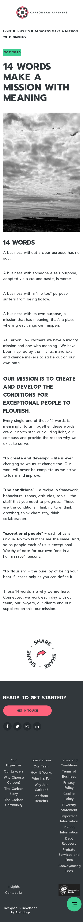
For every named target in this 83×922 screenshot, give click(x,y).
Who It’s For (41, 778)
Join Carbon (41, 760)
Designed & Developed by (20, 910)
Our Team (41, 766)
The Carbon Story (13, 791)
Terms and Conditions (69, 763)
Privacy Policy (69, 785)
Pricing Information (69, 830)
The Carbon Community (13, 802)
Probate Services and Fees (69, 854)
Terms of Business (69, 774)
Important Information (69, 819)
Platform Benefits (41, 798)
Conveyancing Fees (69, 868)
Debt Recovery (69, 841)
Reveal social (41, 653)
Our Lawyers (14, 771)
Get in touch (27, 711)
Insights (23, 31)
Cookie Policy (69, 796)
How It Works (41, 772)
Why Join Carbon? (41, 787)
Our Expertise (13, 763)
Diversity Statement (69, 807)
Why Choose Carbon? (14, 780)
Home (7, 31)
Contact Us (14, 892)
